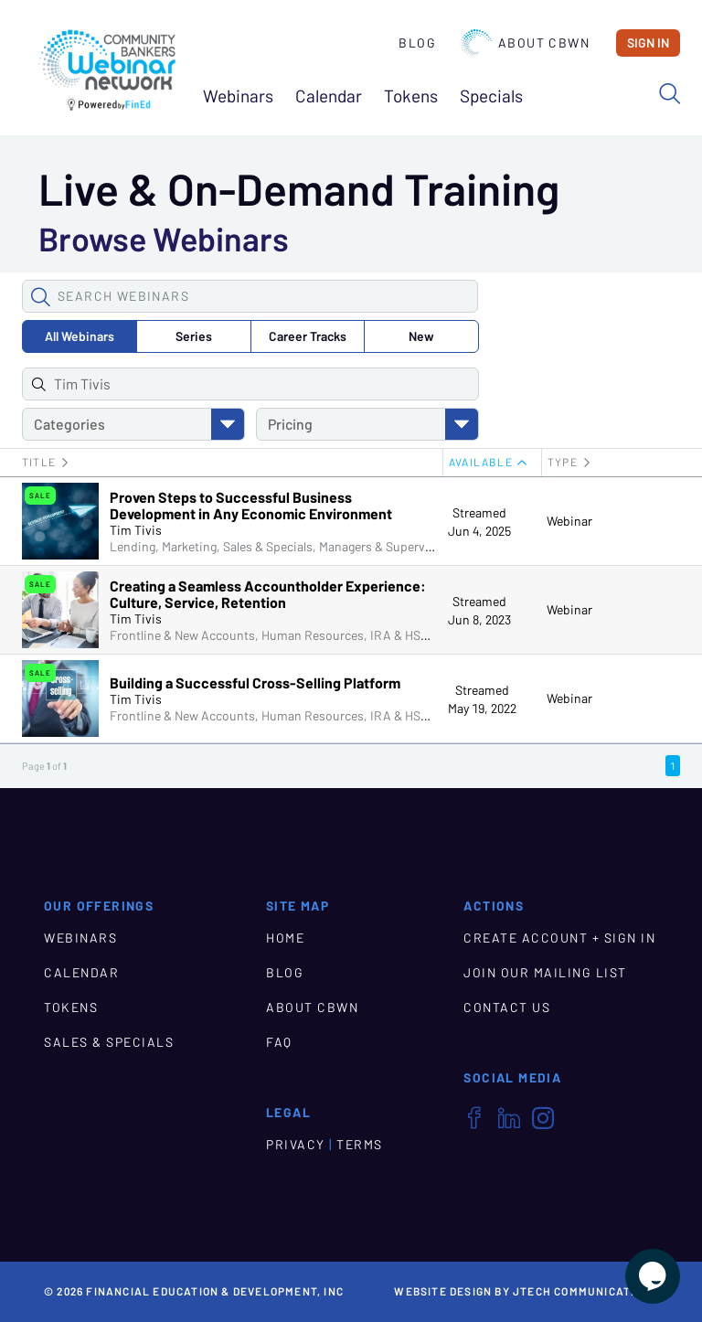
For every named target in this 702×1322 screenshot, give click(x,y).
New (421, 336)
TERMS (359, 1145)
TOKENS (71, 1007)
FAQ (279, 1042)
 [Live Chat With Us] (652, 1276)
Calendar (328, 96)
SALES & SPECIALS (109, 1042)
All (79, 336)
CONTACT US (506, 1007)
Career (307, 336)
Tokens (411, 96)
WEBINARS (80, 938)
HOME (285, 938)
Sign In (648, 43)
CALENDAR (81, 973)
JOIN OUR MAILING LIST (545, 973)
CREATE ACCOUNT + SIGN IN (559, 938)
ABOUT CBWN (312, 1007)
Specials (491, 96)
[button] (40, 296)
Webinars (238, 96)
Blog (417, 43)
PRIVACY (295, 1145)
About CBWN (525, 43)
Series (194, 336)
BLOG (284, 973)
